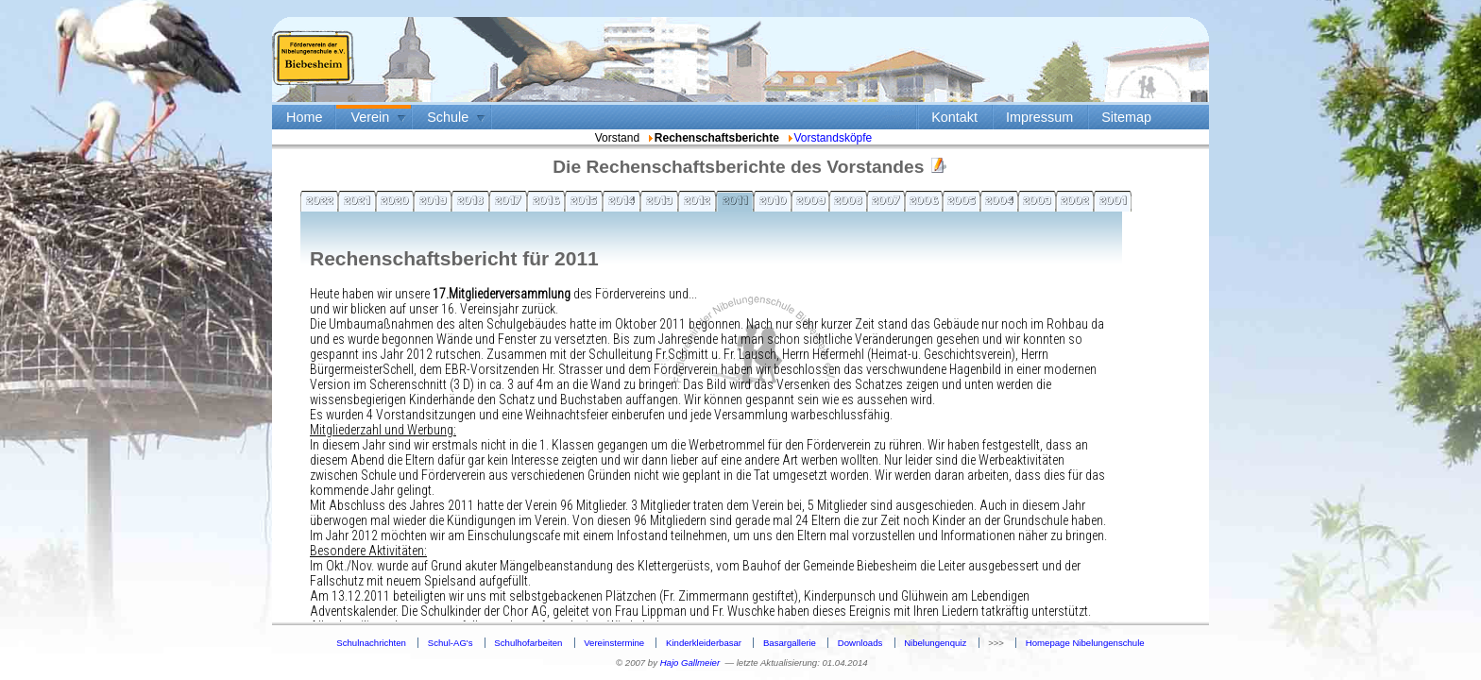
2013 (659, 200)
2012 (697, 200)
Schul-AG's (450, 643)
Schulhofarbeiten (528, 643)
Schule (447, 117)
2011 (735, 200)
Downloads (860, 643)
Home (304, 117)
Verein (369, 117)
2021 (357, 200)
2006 (924, 200)
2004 (999, 200)
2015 (583, 200)
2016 (546, 200)
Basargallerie (789, 643)
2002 (1075, 200)
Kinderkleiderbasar (703, 643)
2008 (848, 200)
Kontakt (954, 117)
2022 (319, 200)
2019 (433, 200)
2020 (395, 200)
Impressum (1039, 117)
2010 (773, 200)
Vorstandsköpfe (829, 137)
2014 (621, 200)
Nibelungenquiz (935, 643)
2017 (508, 200)
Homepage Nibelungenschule (1085, 643)
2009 (811, 200)
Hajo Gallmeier (690, 662)
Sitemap (1126, 117)
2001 (1113, 200)
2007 (886, 200)
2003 (1037, 200)
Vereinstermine (614, 643)
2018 (470, 200)
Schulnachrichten (371, 643)
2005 (961, 200)
